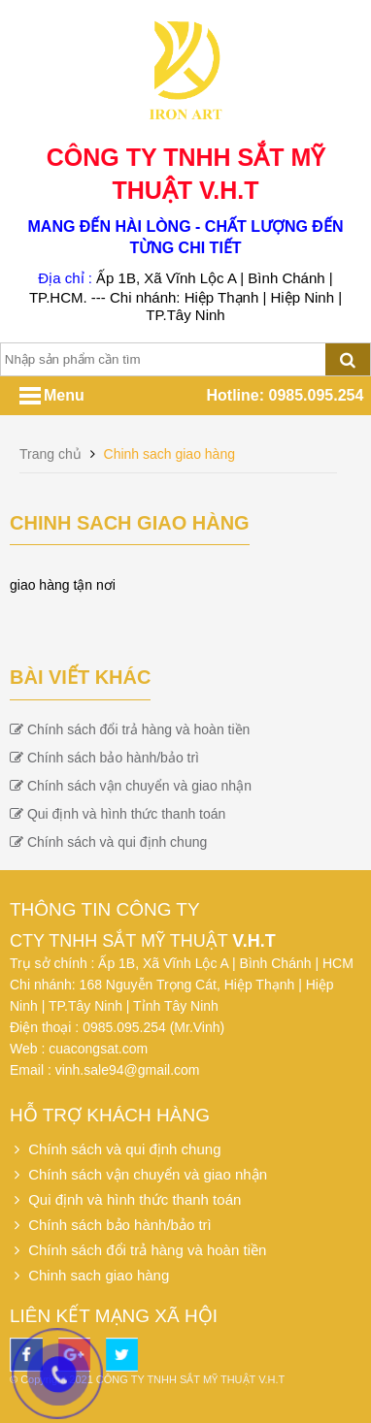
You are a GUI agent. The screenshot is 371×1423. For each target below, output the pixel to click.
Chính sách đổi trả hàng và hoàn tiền (130, 729)
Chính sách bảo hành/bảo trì (104, 757)
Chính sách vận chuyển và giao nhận (131, 785)
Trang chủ (52, 454)
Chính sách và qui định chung (108, 842)
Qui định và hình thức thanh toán (117, 814)
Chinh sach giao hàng (169, 454)
